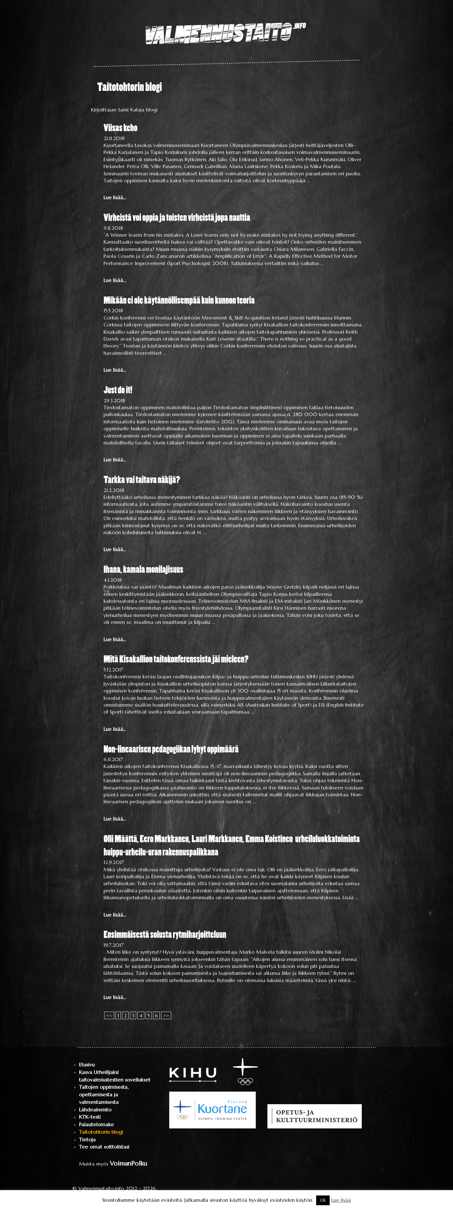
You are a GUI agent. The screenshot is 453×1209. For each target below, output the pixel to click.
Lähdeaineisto (95, 1109)
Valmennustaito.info (101, 1188)
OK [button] (323, 1200)
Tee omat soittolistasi (104, 1147)
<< (109, 1015)
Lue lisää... (114, 197)
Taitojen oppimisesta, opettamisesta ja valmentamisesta (103, 1094)
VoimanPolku (128, 1163)
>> (166, 1015)
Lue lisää (341, 1200)
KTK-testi (90, 1117)
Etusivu (87, 1064)
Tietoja (87, 1139)
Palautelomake (96, 1124)
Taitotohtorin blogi (101, 1132)
